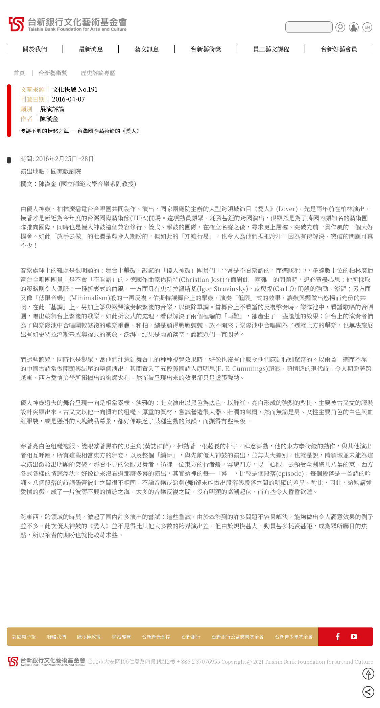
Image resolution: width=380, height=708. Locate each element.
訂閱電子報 (24, 636)
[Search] (309, 27)
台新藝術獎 (206, 49)
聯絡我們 (56, 636)
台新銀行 (191, 636)
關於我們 (35, 49)
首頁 (19, 72)
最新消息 (91, 49)
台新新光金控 (156, 636)
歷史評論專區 (98, 72)
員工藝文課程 (271, 49)
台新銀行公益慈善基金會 (238, 636)
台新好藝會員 (339, 49)
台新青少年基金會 (294, 636)
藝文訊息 (147, 49)
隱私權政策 (89, 636)
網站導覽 (121, 636)
